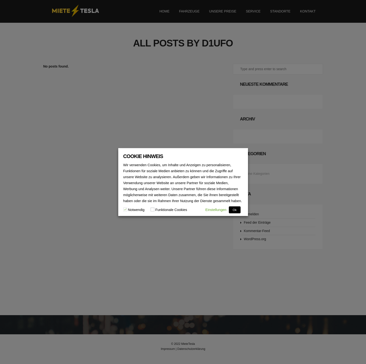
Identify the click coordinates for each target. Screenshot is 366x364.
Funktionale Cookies (171, 209)
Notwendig (136, 209)
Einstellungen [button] (215, 209)
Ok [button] (235, 209)
